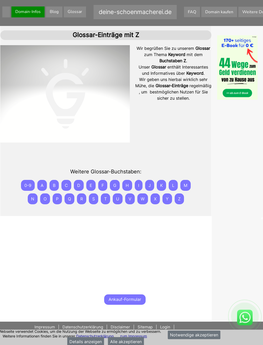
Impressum (45, 326)
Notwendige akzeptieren (194, 334)
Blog (54, 12)
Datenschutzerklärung (95, 336)
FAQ (192, 12)
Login (165, 326)
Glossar (75, 12)
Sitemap (145, 326)
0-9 (27, 185)
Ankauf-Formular (125, 299)
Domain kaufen (219, 12)
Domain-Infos (28, 12)
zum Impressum (133, 336)
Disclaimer (120, 326)
